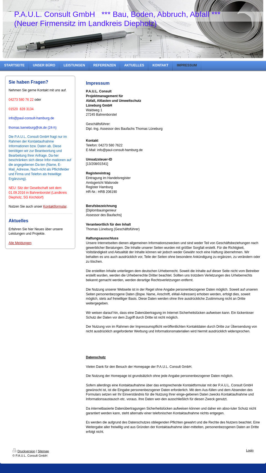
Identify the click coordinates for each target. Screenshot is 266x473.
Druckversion (23, 451)
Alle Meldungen (20, 243)
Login (250, 450)
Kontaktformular (54, 206)
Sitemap (43, 451)
